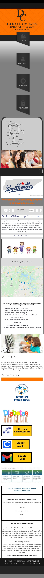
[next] (13, 210)
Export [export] (31, 210)
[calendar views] (41, 210)
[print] (37, 210)
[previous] (10, 210)
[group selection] (6, 210)
